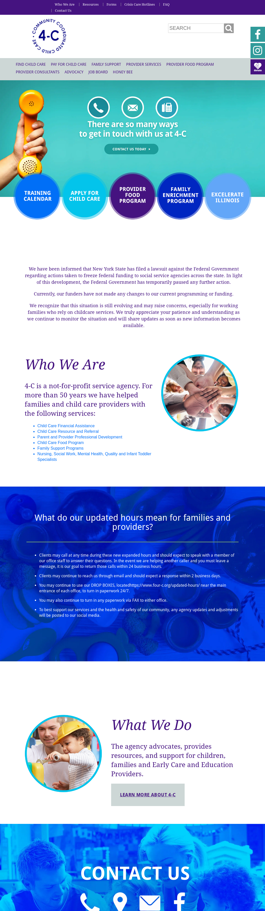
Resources (91, 4)
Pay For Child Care (68, 64)
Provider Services (143, 64)
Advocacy (74, 72)
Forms (111, 4)
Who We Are (65, 4)
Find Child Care (31, 64)
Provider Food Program (190, 64)
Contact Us (63, 10)
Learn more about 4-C (148, 794)
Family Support (106, 64)
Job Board (98, 72)
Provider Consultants (38, 72)
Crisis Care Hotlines (139, 4)
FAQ (166, 4)
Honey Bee (123, 72)
